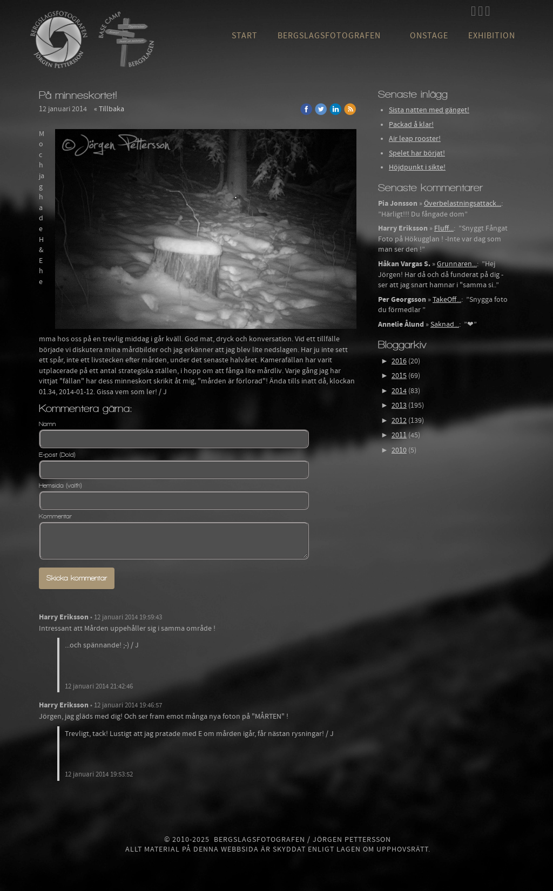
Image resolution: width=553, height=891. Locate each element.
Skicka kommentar (76, 578)
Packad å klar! (411, 125)
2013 (399, 405)
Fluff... (444, 228)
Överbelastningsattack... (462, 203)
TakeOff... (447, 300)
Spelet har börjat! (417, 153)
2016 (399, 361)
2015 (399, 376)
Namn (47, 424)
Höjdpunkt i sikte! (417, 167)
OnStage (429, 35)
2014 (399, 391)
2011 (399, 435)
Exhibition (491, 35)
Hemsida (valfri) (60, 485)
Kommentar (55, 516)
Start (245, 35)
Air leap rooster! (415, 139)
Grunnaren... (457, 264)
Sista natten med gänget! (429, 110)
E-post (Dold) (57, 454)
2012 (399, 421)
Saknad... (444, 324)
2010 (399, 450)
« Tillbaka (109, 109)
